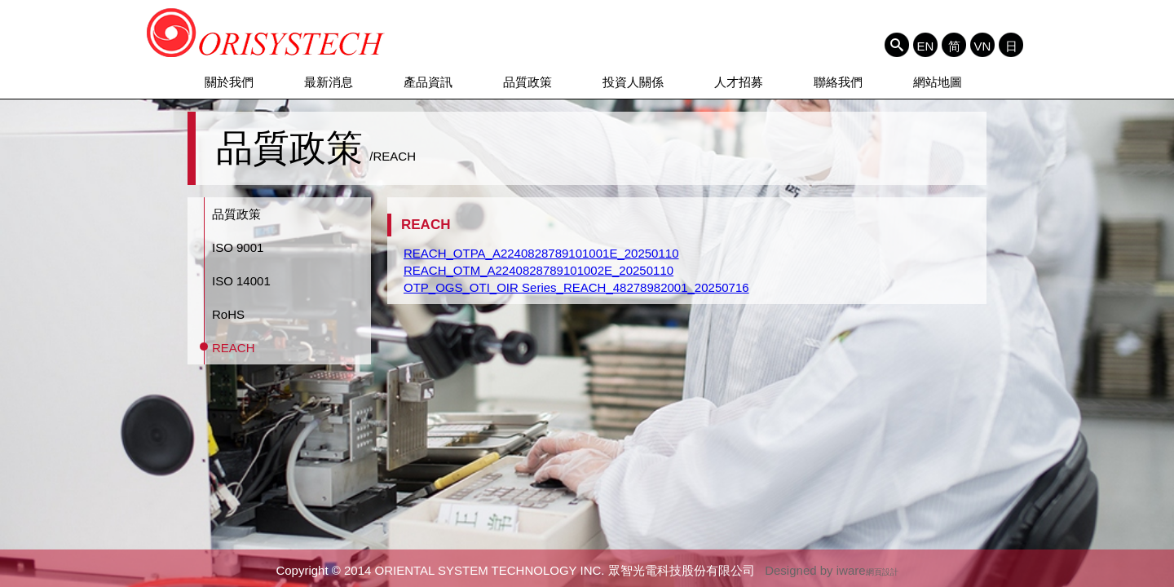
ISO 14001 (241, 281)
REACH (233, 348)
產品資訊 (428, 82)
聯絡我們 (838, 82)
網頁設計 (882, 571)
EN (925, 45)
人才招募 (738, 82)
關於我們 (229, 82)
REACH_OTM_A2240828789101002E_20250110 (538, 270)
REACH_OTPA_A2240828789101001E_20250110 (541, 253)
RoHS (228, 314)
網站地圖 (937, 82)
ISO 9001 (237, 247)
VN (982, 45)
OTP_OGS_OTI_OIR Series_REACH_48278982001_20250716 (576, 287)
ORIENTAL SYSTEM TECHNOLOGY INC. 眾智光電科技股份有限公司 (266, 32)
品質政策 (527, 82)
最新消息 (328, 82)
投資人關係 (633, 82)
